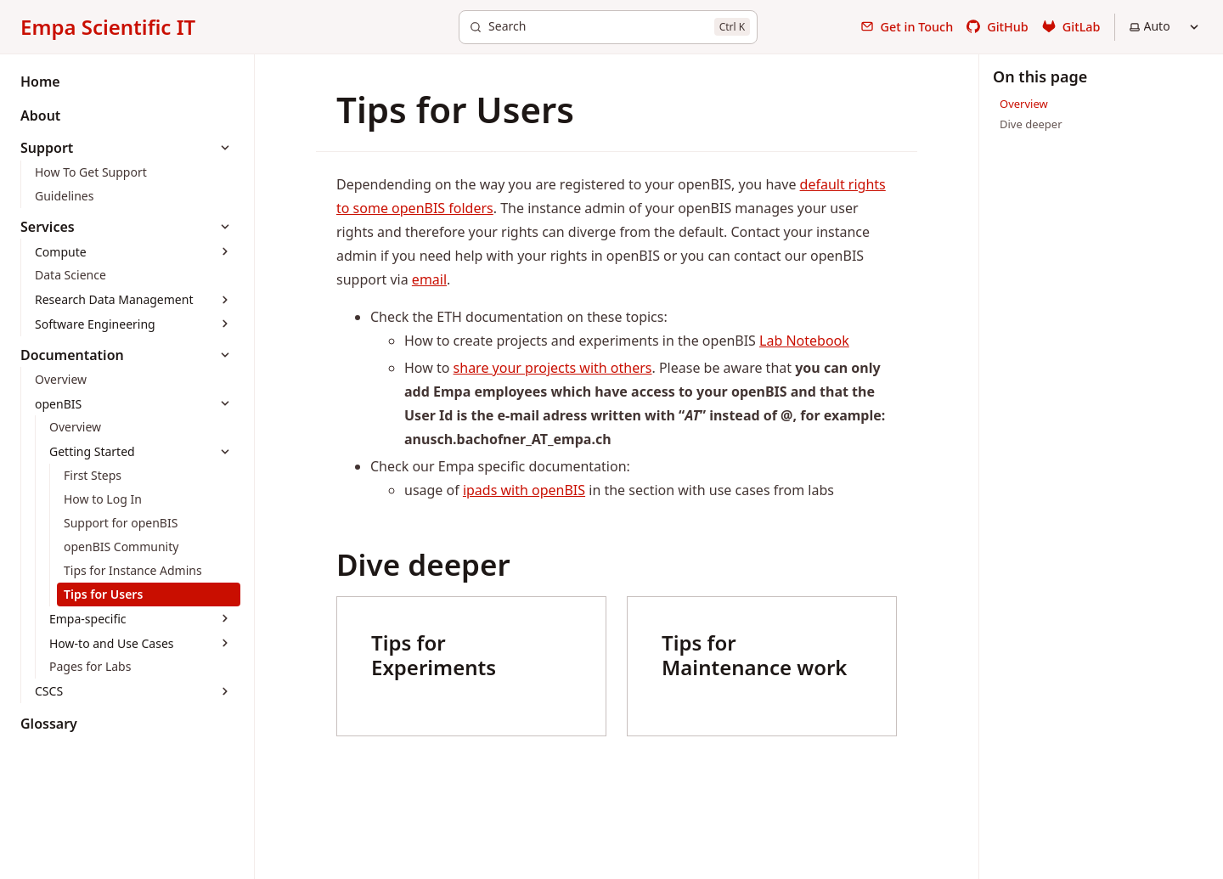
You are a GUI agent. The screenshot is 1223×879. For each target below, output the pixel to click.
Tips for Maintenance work (754, 654)
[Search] (608, 27)
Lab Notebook (804, 340)
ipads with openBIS (524, 490)
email (429, 279)
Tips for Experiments (433, 654)
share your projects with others (553, 367)
